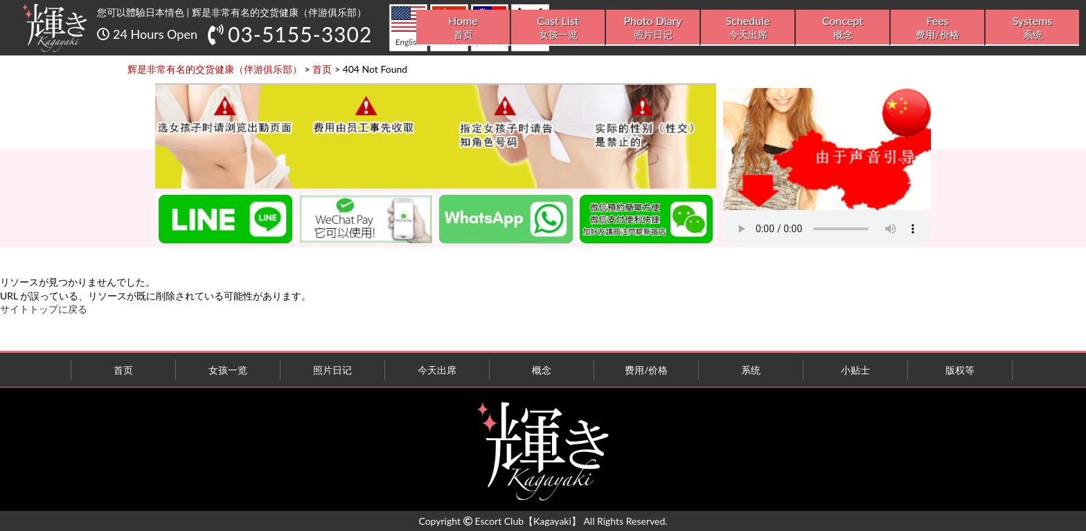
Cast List (558, 27)
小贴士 (855, 370)
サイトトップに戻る (43, 309)
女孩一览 (227, 370)
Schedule (747, 27)
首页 (123, 370)
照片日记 (332, 370)
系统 (750, 370)
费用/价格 (646, 370)
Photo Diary (653, 27)
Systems (1032, 27)
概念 (541, 370)
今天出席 (437, 370)
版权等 (959, 370)
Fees (937, 27)
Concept (842, 27)
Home (463, 27)
